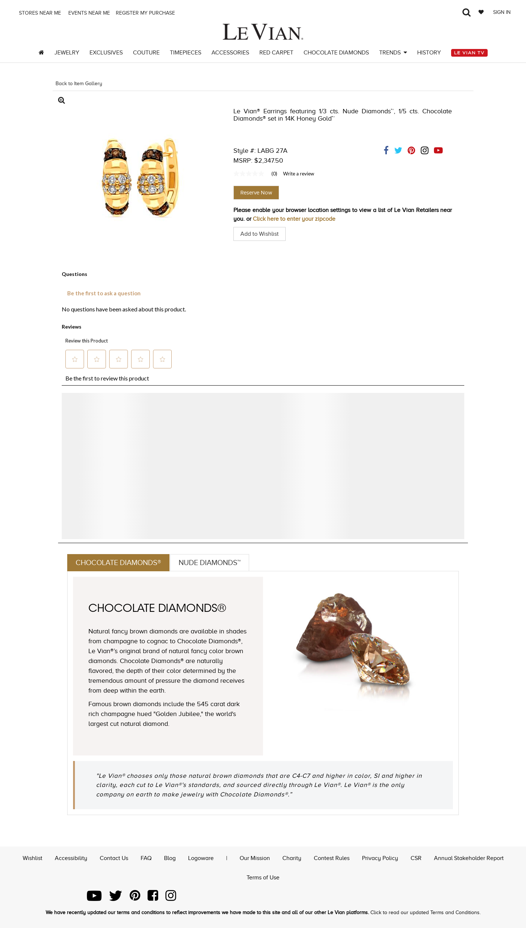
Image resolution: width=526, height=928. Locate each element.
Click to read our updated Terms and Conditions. (425, 912)
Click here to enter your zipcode (294, 219)
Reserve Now (256, 193)
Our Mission (255, 858)
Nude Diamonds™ (210, 562)
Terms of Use (263, 877)
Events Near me (88, 13)
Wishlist (32, 858)
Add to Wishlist (259, 234)
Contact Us (114, 858)
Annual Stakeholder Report (469, 858)
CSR (416, 858)
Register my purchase (146, 13)
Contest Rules (332, 858)
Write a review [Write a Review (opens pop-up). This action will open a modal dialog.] (298, 174)
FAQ (146, 858)
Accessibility (71, 858)
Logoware (201, 858)
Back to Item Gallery (79, 83)
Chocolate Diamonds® (118, 562)
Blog (170, 858)
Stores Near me (39, 13)
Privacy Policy (380, 858)
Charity (291, 858)
